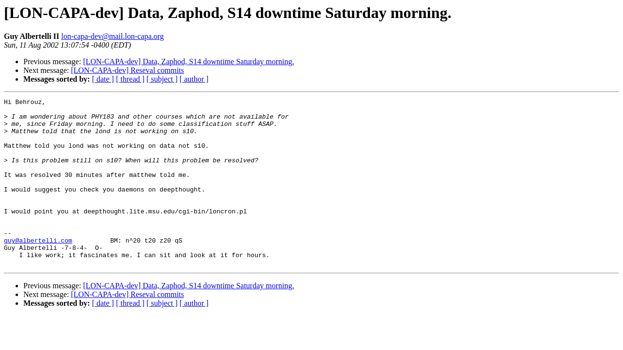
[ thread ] (130, 79)
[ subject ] (162, 79)
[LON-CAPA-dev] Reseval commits (127, 70)
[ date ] (103, 79)
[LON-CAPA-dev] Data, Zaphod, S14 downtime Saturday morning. (188, 61)
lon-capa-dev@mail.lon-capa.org (112, 36)
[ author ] (194, 79)
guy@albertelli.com (38, 269)
